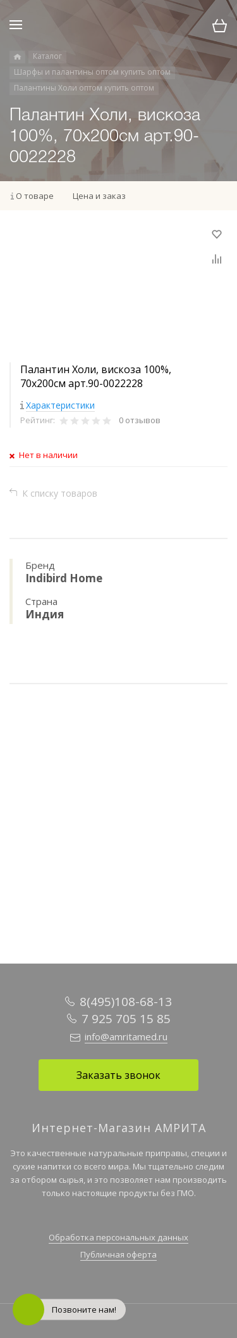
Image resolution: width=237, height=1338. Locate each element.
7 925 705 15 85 (126, 1018)
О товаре (35, 196)
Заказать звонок (118, 1075)
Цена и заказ (99, 196)
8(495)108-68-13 (126, 1001)
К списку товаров (59, 493)
